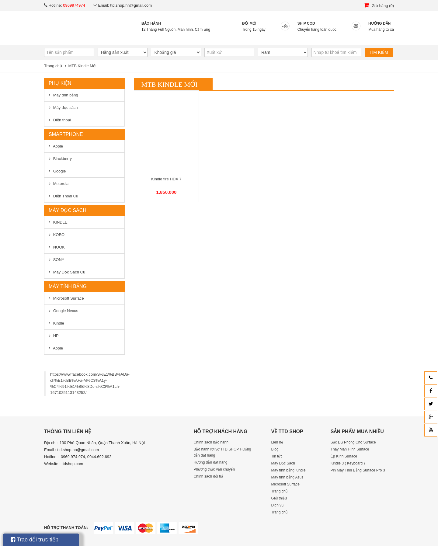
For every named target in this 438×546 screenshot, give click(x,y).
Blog (256, 38)
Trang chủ (71, 38)
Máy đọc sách (65, 107)
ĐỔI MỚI (249, 23)
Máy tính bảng (65, 95)
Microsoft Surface (68, 298)
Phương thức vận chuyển (214, 469)
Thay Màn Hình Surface (350, 449)
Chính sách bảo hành (210, 442)
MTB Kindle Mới (82, 66)
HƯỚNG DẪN (379, 23)
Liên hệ (296, 38)
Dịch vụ (172, 38)
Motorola (61, 183)
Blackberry (62, 158)
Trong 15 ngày (254, 29)
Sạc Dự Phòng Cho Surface (353, 442)
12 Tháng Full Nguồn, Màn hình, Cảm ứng (175, 29)
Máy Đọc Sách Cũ (69, 272)
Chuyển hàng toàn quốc (316, 29)
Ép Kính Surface (344, 456)
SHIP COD (306, 23)
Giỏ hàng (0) (379, 5)
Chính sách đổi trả (208, 476)
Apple (58, 146)
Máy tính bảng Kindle (288, 470)
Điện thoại (62, 120)
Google (59, 171)
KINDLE (60, 222)
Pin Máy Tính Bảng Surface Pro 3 (358, 470)
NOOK (59, 247)
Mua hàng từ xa (381, 29)
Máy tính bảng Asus (287, 477)
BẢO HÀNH (151, 23)
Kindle (58, 323)
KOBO (59, 234)
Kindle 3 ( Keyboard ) (348, 463)
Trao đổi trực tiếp (34, 540)
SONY (58, 259)
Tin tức (216, 38)
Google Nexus (65, 310)
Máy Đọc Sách (283, 463)
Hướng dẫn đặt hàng (210, 462)
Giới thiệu (124, 38)
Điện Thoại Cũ (65, 196)
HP (56, 335)
